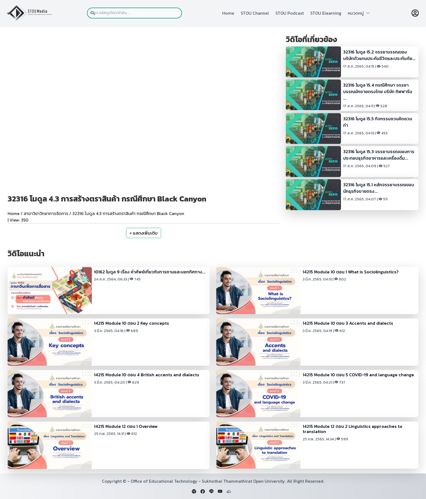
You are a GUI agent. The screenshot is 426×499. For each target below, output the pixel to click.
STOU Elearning (325, 13)
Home (228, 13)
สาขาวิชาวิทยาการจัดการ (46, 213)
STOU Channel (255, 13)
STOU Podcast (289, 13)
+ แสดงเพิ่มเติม (144, 233)
